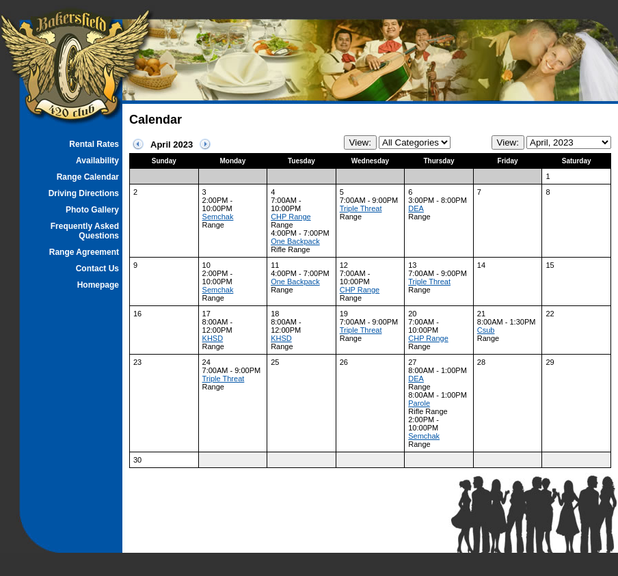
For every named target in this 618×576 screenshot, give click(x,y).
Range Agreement (84, 252)
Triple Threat (361, 208)
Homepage (98, 285)
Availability (97, 160)
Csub (486, 330)
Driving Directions (84, 193)
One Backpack (295, 241)
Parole (419, 403)
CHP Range (291, 216)
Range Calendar (88, 177)
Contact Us (97, 268)
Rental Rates (94, 144)
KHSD (213, 338)
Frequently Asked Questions (85, 231)
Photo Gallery (92, 210)
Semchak (218, 216)
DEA (416, 208)
